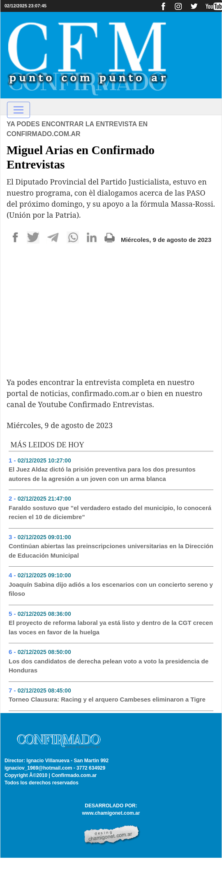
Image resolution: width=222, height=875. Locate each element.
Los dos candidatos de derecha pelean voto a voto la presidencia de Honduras (108, 666)
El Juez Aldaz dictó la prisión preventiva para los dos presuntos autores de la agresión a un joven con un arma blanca (102, 474)
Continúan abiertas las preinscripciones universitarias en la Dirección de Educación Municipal (111, 550)
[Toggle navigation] (18, 110)
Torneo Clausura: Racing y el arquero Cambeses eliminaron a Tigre (107, 699)
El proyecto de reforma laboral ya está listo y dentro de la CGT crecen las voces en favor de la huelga (111, 627)
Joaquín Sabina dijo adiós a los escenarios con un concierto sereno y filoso (111, 589)
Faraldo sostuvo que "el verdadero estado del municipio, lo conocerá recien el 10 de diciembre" (110, 512)
